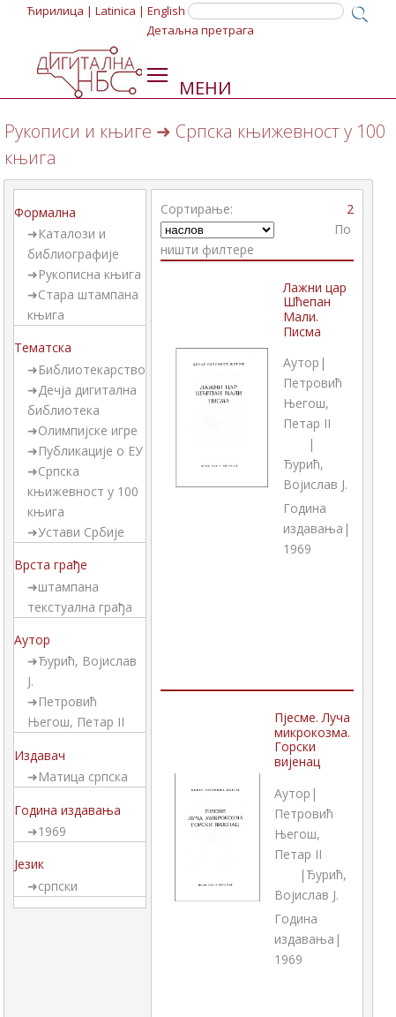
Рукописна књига (89, 274)
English (166, 11)
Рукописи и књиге (78, 131)
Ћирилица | (60, 11)
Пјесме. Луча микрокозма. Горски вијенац (312, 739)
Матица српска (83, 776)
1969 (52, 831)
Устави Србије (81, 532)
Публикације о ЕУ (90, 450)
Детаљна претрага (200, 30)
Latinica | (120, 11)
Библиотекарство (92, 369)
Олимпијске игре (88, 430)
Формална (45, 212)
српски (58, 886)
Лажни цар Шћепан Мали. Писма (315, 309)
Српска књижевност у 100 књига (82, 491)
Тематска (42, 347)
